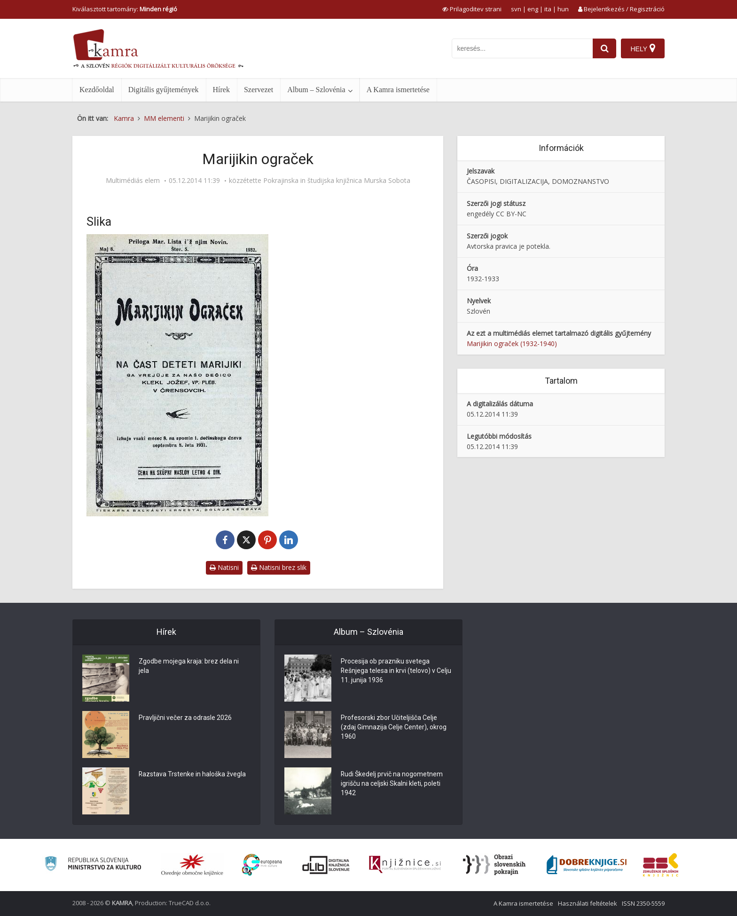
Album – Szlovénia (316, 90)
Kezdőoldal (96, 90)
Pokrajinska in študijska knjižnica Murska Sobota (336, 180)
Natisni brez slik (278, 567)
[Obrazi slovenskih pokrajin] (494, 865)
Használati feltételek (587, 903)
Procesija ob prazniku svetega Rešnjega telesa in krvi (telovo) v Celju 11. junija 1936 (388, 671)
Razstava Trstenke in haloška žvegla (192, 774)
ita (547, 9)
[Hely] (643, 48)
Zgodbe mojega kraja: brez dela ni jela (189, 666)
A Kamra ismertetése (398, 90)
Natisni (224, 567)
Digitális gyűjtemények (163, 90)
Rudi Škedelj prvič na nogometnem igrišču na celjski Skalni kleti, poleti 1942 (392, 784)
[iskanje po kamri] (522, 48)
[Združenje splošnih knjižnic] (660, 865)
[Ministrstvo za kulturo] (93, 865)
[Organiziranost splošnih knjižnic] (192, 865)
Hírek (221, 90)
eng (532, 9)
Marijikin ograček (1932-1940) (512, 343)
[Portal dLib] (326, 865)
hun (563, 9)
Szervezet (258, 90)
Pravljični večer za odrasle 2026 (185, 718)
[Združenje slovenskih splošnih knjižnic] (404, 864)
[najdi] (604, 48)
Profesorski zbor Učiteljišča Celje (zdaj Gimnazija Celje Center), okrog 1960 (394, 727)
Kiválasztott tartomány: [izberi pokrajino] (124, 9)
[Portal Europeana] (262, 865)
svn (516, 9)
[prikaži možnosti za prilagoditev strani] (472, 9)
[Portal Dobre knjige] (587, 864)
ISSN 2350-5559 (643, 903)
